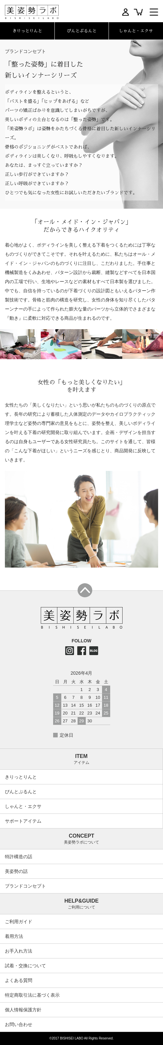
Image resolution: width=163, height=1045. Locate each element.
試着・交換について (25, 965)
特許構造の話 (18, 856)
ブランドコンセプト (25, 886)
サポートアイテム (23, 821)
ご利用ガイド (18, 921)
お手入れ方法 (18, 951)
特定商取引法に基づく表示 (32, 995)
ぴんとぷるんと (21, 791)
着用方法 (14, 936)
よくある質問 (18, 980)
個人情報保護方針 (23, 1009)
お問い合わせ (18, 1024)
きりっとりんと (21, 777)
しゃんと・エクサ (23, 806)
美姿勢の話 (16, 871)
